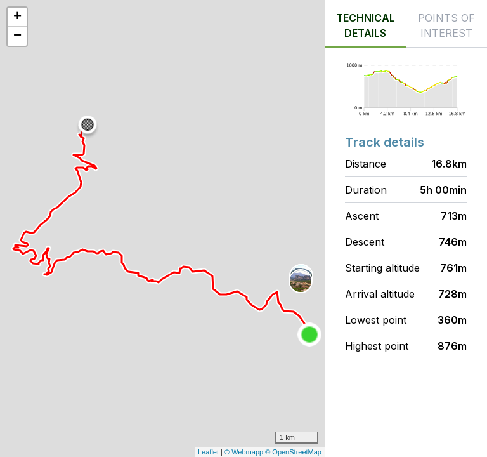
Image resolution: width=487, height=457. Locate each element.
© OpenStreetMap (293, 452)
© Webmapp (244, 452)
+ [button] (17, 17)
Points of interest (446, 25)
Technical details (365, 25)
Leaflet (208, 452)
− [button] (17, 36)
